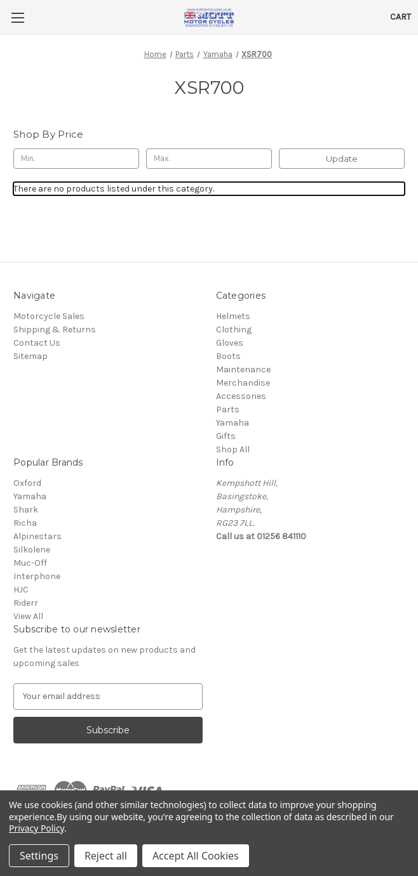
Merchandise (243, 382)
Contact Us (36, 342)
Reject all (105, 856)
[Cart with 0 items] (400, 16)
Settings (39, 856)
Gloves (229, 342)
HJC (21, 589)
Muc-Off (30, 563)
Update (342, 159)
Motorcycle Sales (48, 316)
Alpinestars (37, 536)
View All (28, 616)
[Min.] (76, 158)
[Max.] (209, 158)
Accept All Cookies (195, 856)
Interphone (36, 576)
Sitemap (30, 356)
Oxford (27, 483)
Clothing (234, 329)
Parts (227, 409)
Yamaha (232, 422)
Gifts (226, 436)
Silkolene (31, 549)
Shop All (233, 449)
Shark (25, 509)
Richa (25, 523)
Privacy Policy (36, 828)
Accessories (241, 396)
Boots (228, 356)
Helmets (233, 316)
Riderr (25, 603)
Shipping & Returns (54, 329)
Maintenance (243, 369)
